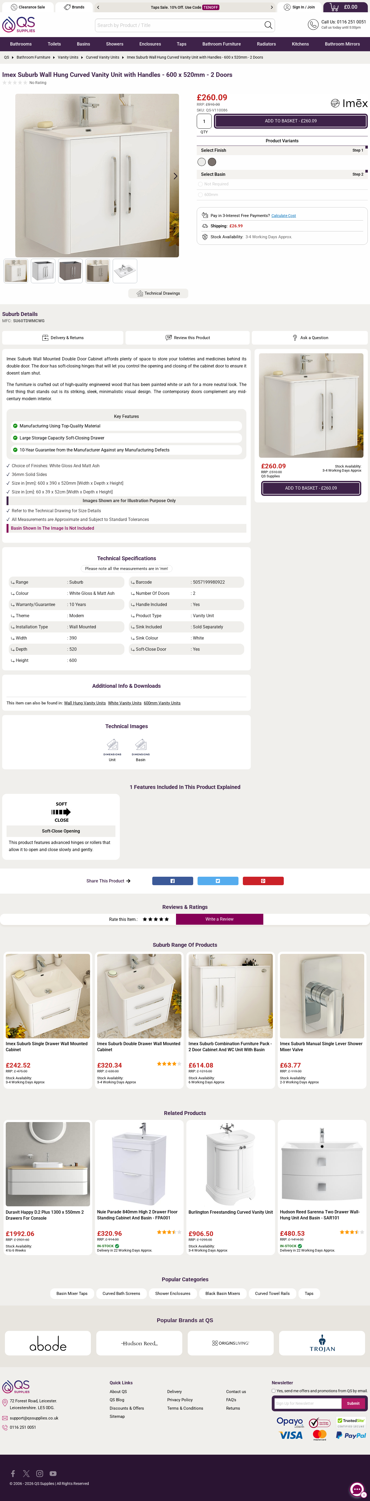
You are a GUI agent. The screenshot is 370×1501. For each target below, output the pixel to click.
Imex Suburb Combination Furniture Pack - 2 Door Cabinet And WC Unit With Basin (230, 1046)
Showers (114, 44)
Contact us (236, 1391)
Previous (98, 7)
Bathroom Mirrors (342, 44)
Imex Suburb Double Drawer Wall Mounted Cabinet (138, 1046)
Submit (353, 1403)
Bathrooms (21, 44)
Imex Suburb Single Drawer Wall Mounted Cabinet (47, 1046)
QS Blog (117, 1399)
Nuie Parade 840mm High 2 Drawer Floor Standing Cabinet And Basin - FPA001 (137, 1214)
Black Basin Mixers (222, 1293)
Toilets (54, 44)
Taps (181, 44)
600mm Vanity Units (162, 703)
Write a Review (219, 919)
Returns (233, 1408)
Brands (74, 7)
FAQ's (231, 1399)
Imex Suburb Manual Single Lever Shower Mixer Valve (321, 1046)
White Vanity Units (125, 703)
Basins (83, 44)
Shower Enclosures (172, 1293)
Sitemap (117, 1416)
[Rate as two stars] (147, 920)
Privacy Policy (180, 1399)
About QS (118, 1391)
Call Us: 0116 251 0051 (343, 22)
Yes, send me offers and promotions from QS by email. (322, 1391)
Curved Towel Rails (272, 1293)
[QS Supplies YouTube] (53, 1473)
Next (272, 7)
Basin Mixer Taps (72, 1293)
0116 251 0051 (19, 1427)
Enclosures (150, 44)
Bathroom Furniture (221, 44)
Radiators (266, 44)
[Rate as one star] (145, 920)
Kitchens (300, 44)
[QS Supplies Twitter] (26, 1473)
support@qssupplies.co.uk (30, 1418)
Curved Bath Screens (121, 1293)
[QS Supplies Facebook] (13, 1473)
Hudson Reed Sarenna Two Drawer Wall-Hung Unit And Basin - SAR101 (320, 1214)
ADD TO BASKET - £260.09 (291, 120)
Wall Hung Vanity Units (85, 703)
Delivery (174, 1391)
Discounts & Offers (127, 1408)
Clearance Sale (28, 7)
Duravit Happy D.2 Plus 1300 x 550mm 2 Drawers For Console (45, 1215)
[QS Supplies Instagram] (39, 1473)
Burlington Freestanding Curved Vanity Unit (231, 1212)
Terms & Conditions (185, 1408)
